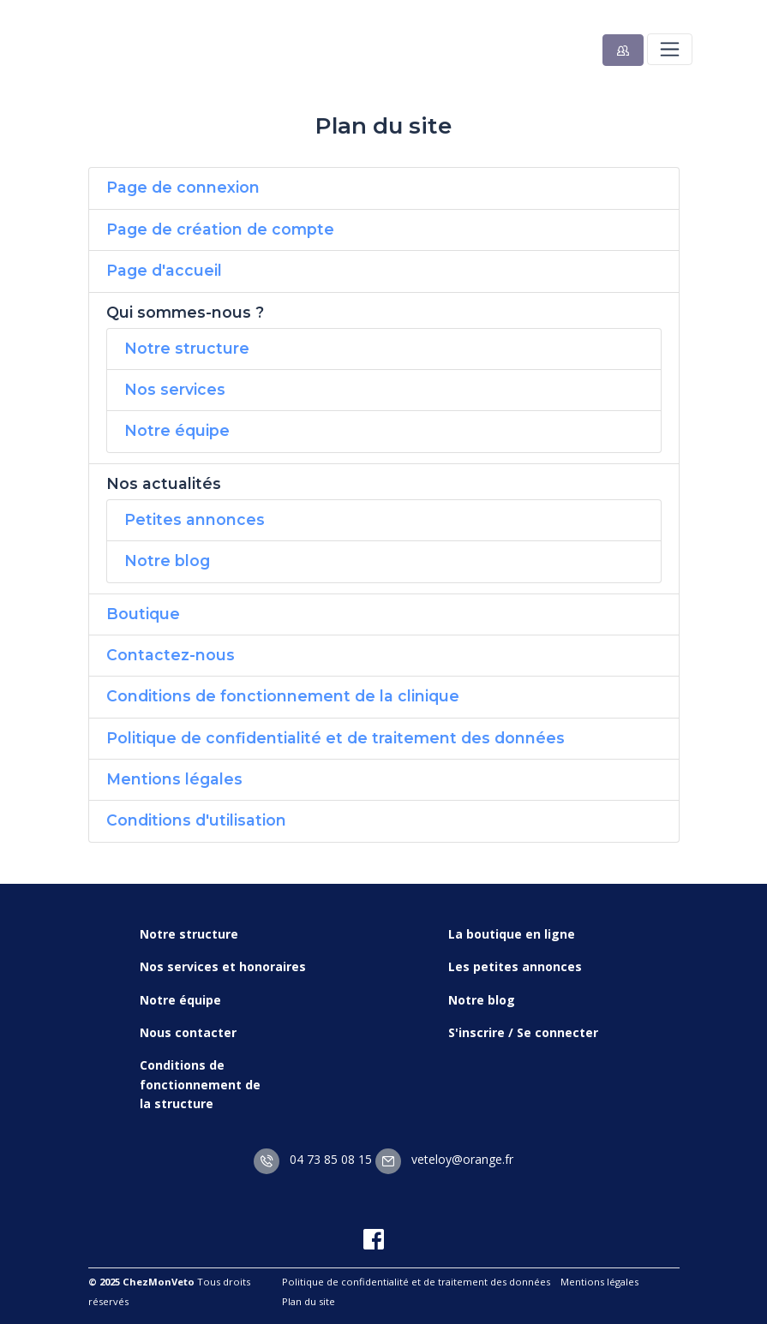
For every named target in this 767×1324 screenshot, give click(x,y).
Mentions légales (174, 779)
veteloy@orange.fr (444, 1159)
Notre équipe (177, 430)
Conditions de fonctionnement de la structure (200, 1084)
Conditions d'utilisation (196, 820)
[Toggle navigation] (669, 48)
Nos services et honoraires (223, 966)
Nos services (174, 389)
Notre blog (167, 561)
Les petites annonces (515, 966)
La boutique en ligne (511, 934)
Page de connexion (183, 187)
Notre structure (186, 348)
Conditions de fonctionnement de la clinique (282, 696)
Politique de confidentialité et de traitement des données (335, 738)
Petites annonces (194, 519)
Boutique (143, 614)
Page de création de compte (220, 229)
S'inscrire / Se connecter (523, 1032)
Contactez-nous (170, 655)
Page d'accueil (164, 270)
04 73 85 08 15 (313, 1159)
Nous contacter (188, 1032)
